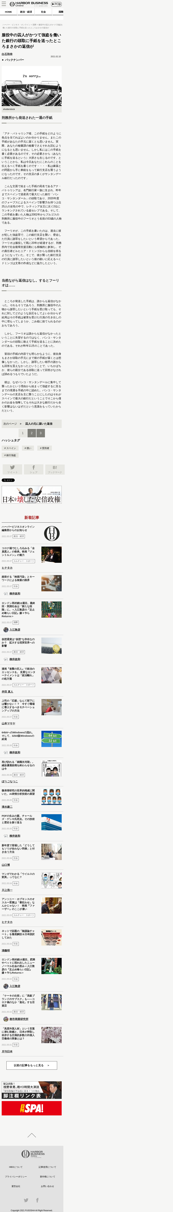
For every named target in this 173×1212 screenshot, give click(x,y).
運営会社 (15, 1186)
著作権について (47, 1176)
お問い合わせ (47, 1186)
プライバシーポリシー (16, 1176)
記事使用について (47, 1167)
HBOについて (16, 1167)
